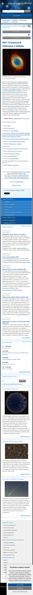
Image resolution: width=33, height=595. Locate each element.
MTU (21, 172)
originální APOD (19, 182)
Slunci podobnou (15, 106)
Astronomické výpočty (9, 545)
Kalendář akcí (7, 342)
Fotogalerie (15, 20)
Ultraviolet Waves (12, 156)
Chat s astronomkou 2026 (10, 257)
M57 (8, 190)
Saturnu (13, 82)
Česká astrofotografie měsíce (13, 441)
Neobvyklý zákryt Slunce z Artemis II (14, 234)
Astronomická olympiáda (10, 530)
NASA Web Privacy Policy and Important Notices (16, 177)
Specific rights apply (24, 175)
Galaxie (5, 562)
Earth (8, 146)
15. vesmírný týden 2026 (10, 389)
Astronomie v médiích (9, 550)
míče (11, 96)
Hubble (22, 190)
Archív (6, 209)
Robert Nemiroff (15, 172)
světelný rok (17, 113)
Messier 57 (12, 128)
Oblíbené (7, 202)
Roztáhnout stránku (25, 26)
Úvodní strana (6, 20)
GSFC (18, 178)
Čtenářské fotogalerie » (9, 220)
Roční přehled (9, 207)
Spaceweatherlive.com (23, 314)
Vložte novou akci (27, 341)
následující (16, 38)
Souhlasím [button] (20, 585)
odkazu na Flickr (21, 248)
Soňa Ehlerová (6, 255)
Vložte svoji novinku (26, 226)
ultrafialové (11, 110)
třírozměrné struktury (15, 89)
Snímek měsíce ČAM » (9, 217)
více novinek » (26, 337)
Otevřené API (17, 118)
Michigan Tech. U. (25, 178)
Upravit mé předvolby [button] (20, 592)
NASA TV (5, 537)
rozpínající (5, 89)
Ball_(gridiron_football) (15, 144)
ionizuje (9, 111)
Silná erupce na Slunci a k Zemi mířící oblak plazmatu (16, 322)
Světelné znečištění (8, 542)
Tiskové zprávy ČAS (8, 527)
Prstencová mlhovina (22, 82)
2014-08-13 (10, 161)
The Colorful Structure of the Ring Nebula (18, 139)
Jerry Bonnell (27, 172)
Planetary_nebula (15, 153)
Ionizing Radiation (14, 158)
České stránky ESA (8, 535)
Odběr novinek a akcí (9, 376)
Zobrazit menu (16, 15)
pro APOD (26, 118)
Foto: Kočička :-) (15, 130)
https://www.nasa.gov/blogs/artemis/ (12, 290)
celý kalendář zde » (25, 372)
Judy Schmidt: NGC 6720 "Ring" (17, 141)
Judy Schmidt (11, 78)
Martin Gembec (6, 232)
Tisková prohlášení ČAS (9, 525)
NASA (8, 76)
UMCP (8, 173)
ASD (11, 178)
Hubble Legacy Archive (19, 76)
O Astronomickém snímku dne (13, 212)
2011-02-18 (10, 149)
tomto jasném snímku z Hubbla (12, 90)
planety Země (6, 97)
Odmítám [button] (20, 588)
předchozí (17, 32)
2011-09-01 (10, 151)
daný (3, 87)
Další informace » (26, 436)
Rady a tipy (6, 547)
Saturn (9, 126)
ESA (12, 76)
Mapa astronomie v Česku (10, 552)
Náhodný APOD (16, 185)
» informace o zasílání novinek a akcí (12, 384)
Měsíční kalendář (10, 204)
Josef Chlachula (22, 173)
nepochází (17, 103)
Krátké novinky (7, 227)
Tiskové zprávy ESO (8, 532)
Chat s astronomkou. (24, 262)
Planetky (5, 565)
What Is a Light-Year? (13, 165)
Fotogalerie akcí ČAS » (9, 223)
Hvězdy (5, 560)
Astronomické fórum (8, 555)
